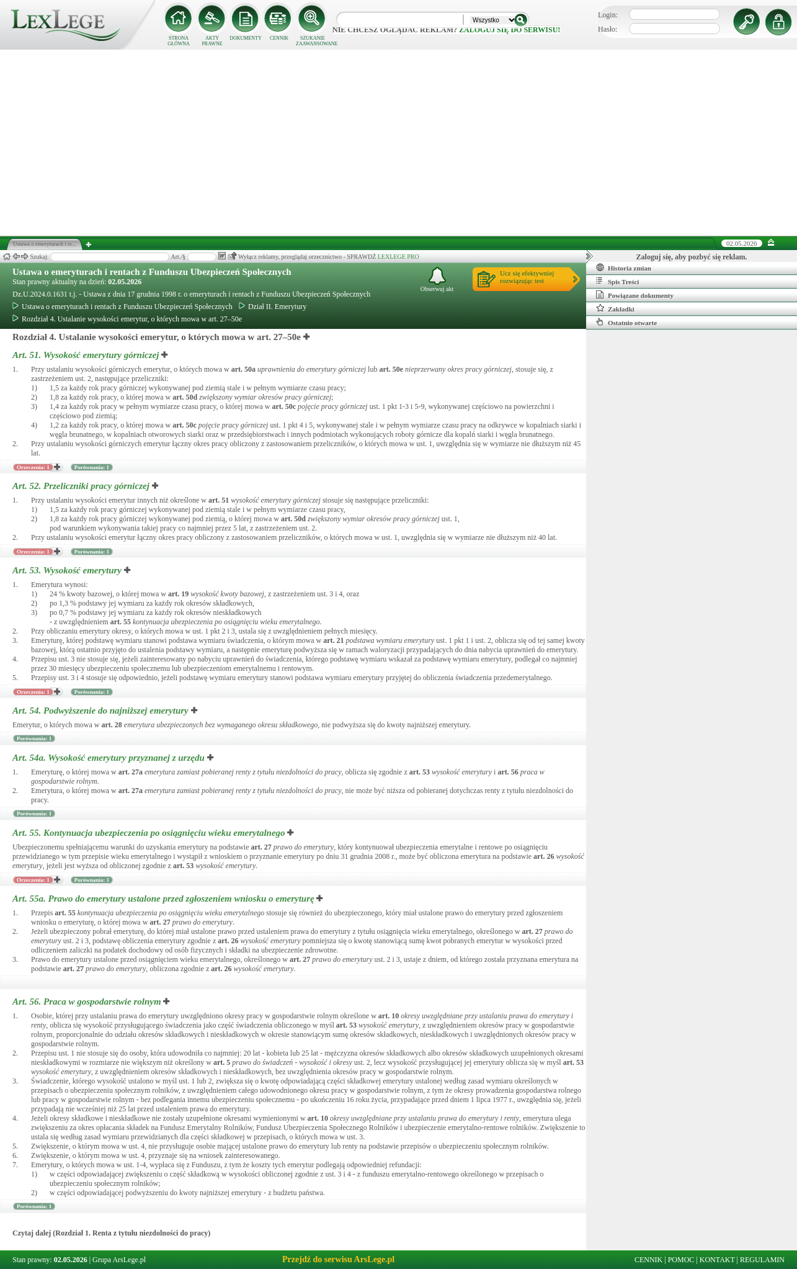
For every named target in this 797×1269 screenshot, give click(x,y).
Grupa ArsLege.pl (119, 1259)
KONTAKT (717, 1259)
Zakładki (615, 308)
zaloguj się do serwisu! (509, 29)
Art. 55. (149, 833)
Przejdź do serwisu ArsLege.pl (338, 1259)
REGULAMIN (762, 1259)
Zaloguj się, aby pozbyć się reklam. (691, 257)
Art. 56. (87, 1002)
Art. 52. (82, 486)
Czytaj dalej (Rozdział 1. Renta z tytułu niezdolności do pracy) (111, 1233)
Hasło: (607, 29)
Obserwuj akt (437, 279)
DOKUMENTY (245, 38)
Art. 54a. (109, 758)
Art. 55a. (164, 899)
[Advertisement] (399, 143)
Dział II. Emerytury (272, 306)
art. (243, 369)
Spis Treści (617, 281)
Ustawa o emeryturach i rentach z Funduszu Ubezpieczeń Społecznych (152, 272)
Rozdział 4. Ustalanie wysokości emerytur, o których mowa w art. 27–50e (127, 319)
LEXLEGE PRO (398, 256)
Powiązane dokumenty (635, 294)
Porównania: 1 (91, 467)
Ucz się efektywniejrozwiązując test (527, 276)
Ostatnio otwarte (626, 322)
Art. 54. (101, 710)
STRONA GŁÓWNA (178, 41)
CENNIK (279, 38)
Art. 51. (86, 355)
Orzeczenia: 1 (33, 467)
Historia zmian (623, 267)
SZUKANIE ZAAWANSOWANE (312, 41)
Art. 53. (68, 570)
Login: (608, 15)
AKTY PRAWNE (212, 41)
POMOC (681, 1259)
